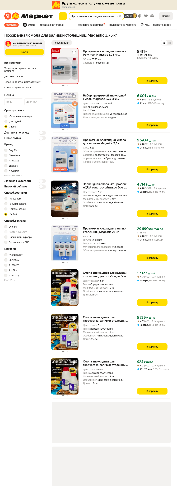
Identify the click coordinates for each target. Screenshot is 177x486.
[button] (52, 25)
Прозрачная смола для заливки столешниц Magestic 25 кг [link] (104, 230)
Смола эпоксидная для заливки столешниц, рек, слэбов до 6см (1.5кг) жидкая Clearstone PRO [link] (105, 274)
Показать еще (79, 438)
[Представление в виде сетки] (169, 42)
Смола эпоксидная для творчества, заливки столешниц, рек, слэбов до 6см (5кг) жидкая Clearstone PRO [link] (105, 318)
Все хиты (11, 24)
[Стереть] (120, 16)
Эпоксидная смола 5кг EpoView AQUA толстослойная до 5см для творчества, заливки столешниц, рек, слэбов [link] (106, 185)
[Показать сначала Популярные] (61, 42)
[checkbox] (24, 150)
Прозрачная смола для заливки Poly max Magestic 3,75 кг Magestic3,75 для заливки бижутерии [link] (104, 52)
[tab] (12, 25)
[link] (83, 424)
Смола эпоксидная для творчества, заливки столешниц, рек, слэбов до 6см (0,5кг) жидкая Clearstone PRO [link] (105, 363)
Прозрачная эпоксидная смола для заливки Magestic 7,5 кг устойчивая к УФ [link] (104, 141)
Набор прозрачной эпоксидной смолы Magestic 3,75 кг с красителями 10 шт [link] (104, 97)
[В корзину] (152, 80)
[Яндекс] (7, 16)
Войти (166, 16)
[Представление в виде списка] (164, 42)
